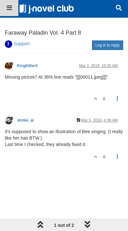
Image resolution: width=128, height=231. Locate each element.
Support (22, 43)
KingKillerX (27, 66)
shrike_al (25, 120)
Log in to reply (108, 45)
